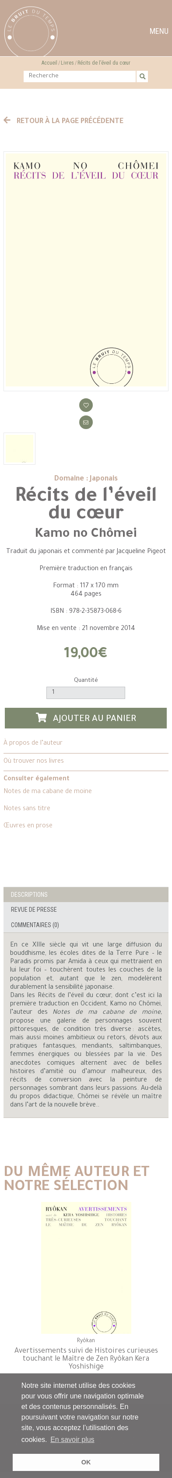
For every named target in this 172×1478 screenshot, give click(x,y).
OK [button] (86, 1462)
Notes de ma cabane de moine (48, 792)
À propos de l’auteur (33, 743)
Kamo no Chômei (86, 535)
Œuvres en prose (28, 826)
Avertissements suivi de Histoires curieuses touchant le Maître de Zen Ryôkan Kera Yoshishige (86, 1359)
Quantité (86, 680)
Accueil (49, 63)
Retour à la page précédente (63, 122)
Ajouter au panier (86, 718)
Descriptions (29, 894)
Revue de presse (34, 909)
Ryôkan (86, 1341)
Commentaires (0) (35, 924)
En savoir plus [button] (72, 1439)
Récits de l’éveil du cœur (103, 63)
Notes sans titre (27, 809)
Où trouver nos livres (34, 761)
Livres (67, 63)
